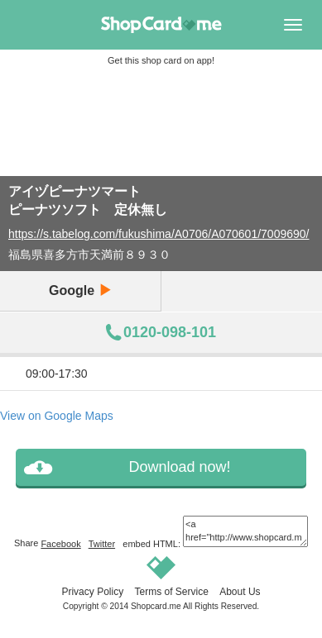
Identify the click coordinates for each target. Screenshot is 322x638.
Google (80, 290)
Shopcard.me (156, 606)
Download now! (179, 467)
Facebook (60, 544)
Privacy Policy (92, 592)
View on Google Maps (56, 415)
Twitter (102, 544)
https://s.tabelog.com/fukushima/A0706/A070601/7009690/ (158, 233)
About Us (239, 592)
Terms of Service (171, 592)
